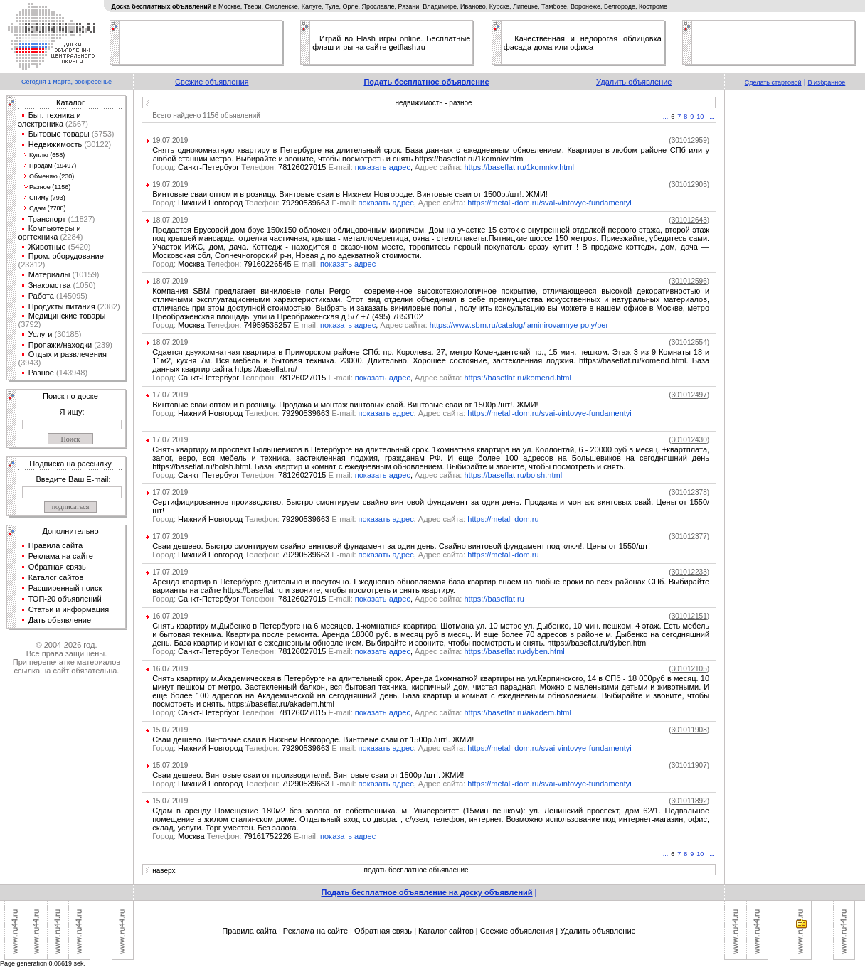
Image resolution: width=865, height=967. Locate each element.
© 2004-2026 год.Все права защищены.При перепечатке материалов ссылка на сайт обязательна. (66, 658)
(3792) (29, 324)
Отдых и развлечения (67, 354)
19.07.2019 (170, 140)
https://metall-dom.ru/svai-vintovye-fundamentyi (549, 202)
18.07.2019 (170, 220)
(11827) (80, 219)
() (689, 140)
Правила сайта (55, 545)
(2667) (75, 123)
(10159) (85, 274)
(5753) (102, 133)
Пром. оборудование (66, 256)
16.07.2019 (170, 616)
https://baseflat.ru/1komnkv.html (519, 167)
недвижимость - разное (433, 103)
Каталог (70, 102)
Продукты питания (61, 306)
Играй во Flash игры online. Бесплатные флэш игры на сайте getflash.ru (391, 42)
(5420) (78, 246)
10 (700, 116)
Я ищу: (72, 411)
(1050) (82, 285)
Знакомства (49, 285)
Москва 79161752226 (236, 836)
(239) (102, 345)
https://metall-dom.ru (502, 519)
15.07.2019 (170, 730)
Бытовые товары (59, 133)
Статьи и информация (69, 609)
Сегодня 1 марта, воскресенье (66, 81)
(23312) (32, 264)
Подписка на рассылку (70, 463)
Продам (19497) (52, 165)
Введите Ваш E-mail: (73, 479)
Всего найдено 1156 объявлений (206, 115)
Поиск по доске (70, 396)
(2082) (107, 306)
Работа (41, 296)
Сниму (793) (47, 197)
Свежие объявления (212, 82)
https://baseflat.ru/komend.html (518, 377)
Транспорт (47, 219)
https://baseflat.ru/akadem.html (518, 712)
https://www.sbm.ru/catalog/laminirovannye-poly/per (519, 325)
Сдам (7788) (47, 208)
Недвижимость (55, 144)
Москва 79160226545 (236, 264)
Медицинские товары (67, 315)
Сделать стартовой (773, 82)
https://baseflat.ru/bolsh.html (514, 475)
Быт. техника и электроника (49, 119)
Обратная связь (57, 566)
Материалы (49, 274)
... (666, 116)
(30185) (66, 334)
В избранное (827, 82)
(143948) (70, 372)
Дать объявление (60, 620)
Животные (47, 246)
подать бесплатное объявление (416, 870)
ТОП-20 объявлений (65, 598)
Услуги (40, 334)
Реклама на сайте (60, 556)
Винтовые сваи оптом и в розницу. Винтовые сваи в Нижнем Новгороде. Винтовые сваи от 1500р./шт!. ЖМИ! (350, 194)
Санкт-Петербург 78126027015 (253, 167)
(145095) (70, 296)
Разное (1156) (49, 187)
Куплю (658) (47, 155)
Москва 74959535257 (236, 325)
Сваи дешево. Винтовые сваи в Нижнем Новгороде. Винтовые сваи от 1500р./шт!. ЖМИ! (313, 739)
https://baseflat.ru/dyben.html (515, 651)
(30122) (96, 144)
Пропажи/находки (60, 345)
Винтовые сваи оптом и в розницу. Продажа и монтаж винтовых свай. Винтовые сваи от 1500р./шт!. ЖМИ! (345, 404)
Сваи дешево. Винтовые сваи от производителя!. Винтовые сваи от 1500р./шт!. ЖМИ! (308, 775)
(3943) (29, 362)
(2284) (70, 237)
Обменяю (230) (51, 176)
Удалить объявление (634, 82)
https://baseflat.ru (494, 598)
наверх (163, 871)
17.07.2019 (170, 395)
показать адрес (382, 167)
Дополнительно (70, 531)
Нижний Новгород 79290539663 (255, 202)
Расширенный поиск (65, 588)
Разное (41, 372)
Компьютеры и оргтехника (49, 232)
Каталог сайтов (56, 577)
